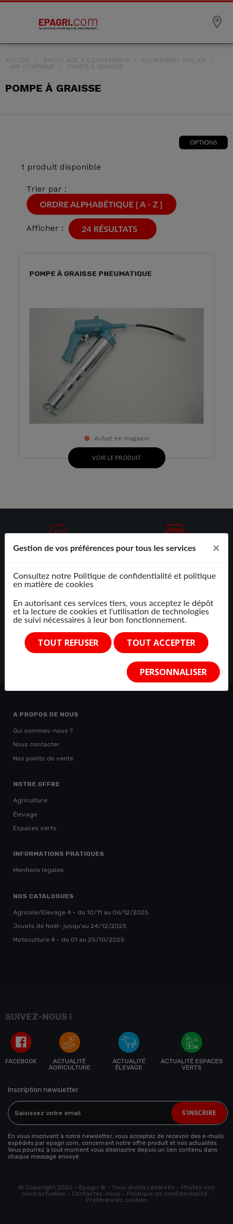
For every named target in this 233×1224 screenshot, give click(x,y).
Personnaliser (173, 672)
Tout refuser (68, 642)
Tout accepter (161, 642)
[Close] (216, 548)
